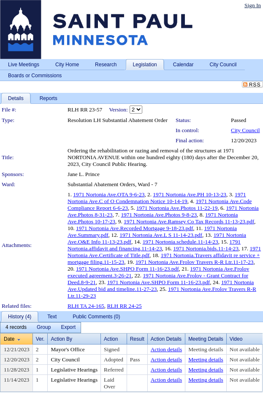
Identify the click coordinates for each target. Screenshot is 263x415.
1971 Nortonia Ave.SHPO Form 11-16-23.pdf (127, 269)
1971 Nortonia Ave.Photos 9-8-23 (159, 215)
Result (137, 339)
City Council (245, 130)
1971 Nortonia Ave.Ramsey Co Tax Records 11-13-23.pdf (189, 221)
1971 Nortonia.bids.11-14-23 (206, 248)
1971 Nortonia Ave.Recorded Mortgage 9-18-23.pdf (134, 228)
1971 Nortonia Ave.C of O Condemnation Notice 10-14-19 (157, 197)
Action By (61, 339)
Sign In (252, 5)
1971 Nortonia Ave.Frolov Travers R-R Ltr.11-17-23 (195, 262)
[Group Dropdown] (44, 328)
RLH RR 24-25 (124, 306)
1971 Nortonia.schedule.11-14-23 (180, 242)
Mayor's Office (67, 349)
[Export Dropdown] (68, 328)
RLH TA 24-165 (86, 306)
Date (9, 339)
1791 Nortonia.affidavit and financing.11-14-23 (154, 245)
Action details (166, 349)
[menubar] (40, 327)
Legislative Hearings (74, 369)
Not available (245, 349)
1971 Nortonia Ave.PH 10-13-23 (189, 194)
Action (111, 339)
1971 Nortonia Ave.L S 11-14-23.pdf (160, 235)
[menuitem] (16, 328)
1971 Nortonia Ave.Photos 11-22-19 (177, 208)
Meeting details (205, 349)
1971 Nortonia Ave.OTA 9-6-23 (108, 194)
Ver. (40, 339)
